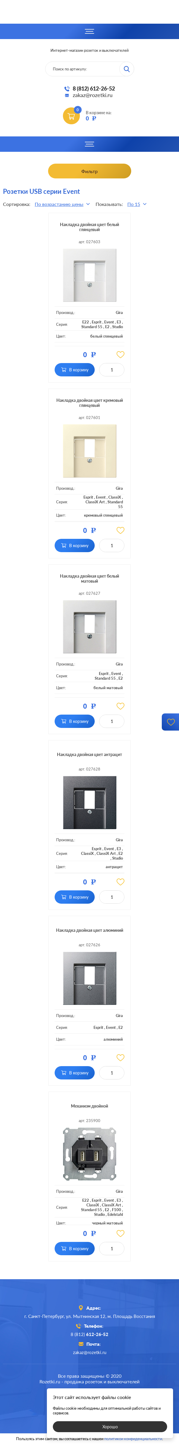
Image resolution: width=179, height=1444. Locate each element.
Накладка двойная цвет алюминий (89, 930)
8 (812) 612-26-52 (94, 88)
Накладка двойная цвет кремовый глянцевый (89, 403)
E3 (119, 322)
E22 (85, 322)
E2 (107, 326)
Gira (119, 312)
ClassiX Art (95, 501)
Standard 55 (91, 326)
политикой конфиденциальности (133, 1438)
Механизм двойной (89, 1105)
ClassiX (114, 497)
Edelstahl (115, 1214)
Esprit (97, 322)
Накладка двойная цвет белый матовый (89, 578)
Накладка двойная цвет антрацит (89, 754)
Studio (117, 326)
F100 (116, 1209)
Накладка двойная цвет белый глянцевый (89, 227)
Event (109, 322)
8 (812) (89, 1334)
